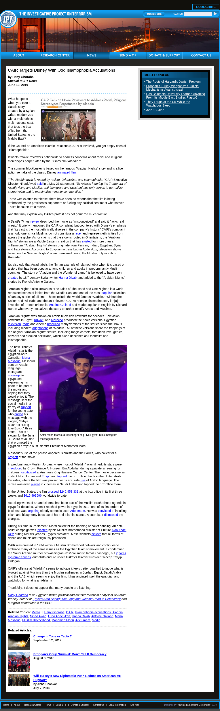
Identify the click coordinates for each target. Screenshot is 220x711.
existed (86, 241)
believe (96, 534)
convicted (104, 511)
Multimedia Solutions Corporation (194, 705)
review (34, 221)
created (13, 277)
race (78, 233)
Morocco (57, 320)
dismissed (111, 515)
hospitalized (28, 472)
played (35, 484)
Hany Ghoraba (54, 612)
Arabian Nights (18, 616)
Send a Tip (61, 705)
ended (19, 414)
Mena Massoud (19, 359)
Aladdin (117, 612)
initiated (42, 530)
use (82, 480)
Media (36, 612)
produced (53, 324)
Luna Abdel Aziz (59, 616)
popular (106, 293)
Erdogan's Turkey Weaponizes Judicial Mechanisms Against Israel (172, 87)
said (40, 183)
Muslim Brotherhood (36, 620)
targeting (33, 511)
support (26, 407)
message (14, 375)
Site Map (135, 705)
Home (6, 705)
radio (26, 324)
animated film (66, 172)
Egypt (46, 476)
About (17, 705)
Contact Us (98, 705)
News (48, 705)
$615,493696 (33, 495)
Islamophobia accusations (93, 612)
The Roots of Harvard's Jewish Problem (173, 81)
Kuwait (38, 320)
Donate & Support (80, 705)
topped (62, 476)
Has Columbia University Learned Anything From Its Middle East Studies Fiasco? (175, 95)
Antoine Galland (60, 305)
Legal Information (117, 705)
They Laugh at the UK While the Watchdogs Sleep (168, 103)
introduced (15, 468)
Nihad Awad (38, 616)
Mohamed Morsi (63, 620)
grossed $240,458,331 (63, 491)
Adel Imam (77, 511)
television (14, 324)
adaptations (40, 328)
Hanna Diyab (68, 277)
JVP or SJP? (155, 110)
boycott (13, 457)
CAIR (69, 612)
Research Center (32, 705)
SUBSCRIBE (206, 7)
